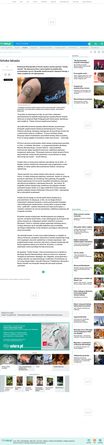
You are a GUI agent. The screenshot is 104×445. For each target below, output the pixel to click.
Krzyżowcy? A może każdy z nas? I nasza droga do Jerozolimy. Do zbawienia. (82, 92)
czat (28, 1)
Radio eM (53, 1)
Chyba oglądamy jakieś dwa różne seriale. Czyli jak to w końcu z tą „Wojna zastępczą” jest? (83, 77)
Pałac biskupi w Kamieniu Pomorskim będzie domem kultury (83, 293)
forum (14, 1)
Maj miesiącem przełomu (24, 315)
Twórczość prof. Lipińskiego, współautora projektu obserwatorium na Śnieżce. (81, 320)
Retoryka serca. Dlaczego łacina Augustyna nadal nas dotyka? (83, 331)
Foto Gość (39, 441)
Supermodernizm (80, 317)
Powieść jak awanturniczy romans (53, 315)
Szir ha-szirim (79, 253)
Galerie (34, 352)
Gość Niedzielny (64, 1)
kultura (22, 43)
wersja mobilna (87, 1)
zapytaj (35, 1)
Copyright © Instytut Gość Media (21, 443)
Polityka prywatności (69, 441)
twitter (103, 52)
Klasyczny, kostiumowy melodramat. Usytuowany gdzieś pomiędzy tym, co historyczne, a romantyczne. (82, 360)
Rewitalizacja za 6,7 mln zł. (81, 297)
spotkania (44, 1)
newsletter (88, 440)
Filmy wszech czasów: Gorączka (82, 215)
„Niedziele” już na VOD (38, 315)
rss (95, 52)
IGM (18, 441)
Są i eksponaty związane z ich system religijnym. (81, 347)
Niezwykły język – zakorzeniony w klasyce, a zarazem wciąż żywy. (82, 336)
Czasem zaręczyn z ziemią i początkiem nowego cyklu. (81, 102)
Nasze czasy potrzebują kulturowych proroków (82, 305)
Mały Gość (76, 1)
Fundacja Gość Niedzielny (55, 441)
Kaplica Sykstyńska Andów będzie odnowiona (83, 241)
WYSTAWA (27, 279)
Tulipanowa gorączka (81, 355)
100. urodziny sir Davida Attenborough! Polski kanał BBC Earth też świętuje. (82, 66)
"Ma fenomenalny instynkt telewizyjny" (81, 61)
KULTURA (5, 279)
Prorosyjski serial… (12, 315)
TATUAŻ (21, 279)
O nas (14, 441)
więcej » (15, 369)
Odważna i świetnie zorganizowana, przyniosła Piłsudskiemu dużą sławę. (83, 269)
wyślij (5, 75)
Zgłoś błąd (100, 440)
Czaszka (3, 315)
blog (21, 1)
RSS (94, 440)
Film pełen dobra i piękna (83, 227)
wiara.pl (6, 44)
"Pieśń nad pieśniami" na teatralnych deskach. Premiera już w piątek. (82, 256)
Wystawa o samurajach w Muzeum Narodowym (82, 343)
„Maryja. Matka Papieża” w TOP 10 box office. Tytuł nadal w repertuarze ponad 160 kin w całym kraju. (83, 231)
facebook (99, 52)
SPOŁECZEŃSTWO (14, 279)
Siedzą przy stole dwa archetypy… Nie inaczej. (83, 219)
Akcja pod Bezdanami (81, 265)
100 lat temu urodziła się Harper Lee (83, 279)
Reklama (45, 441)
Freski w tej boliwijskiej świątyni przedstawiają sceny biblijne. (82, 244)
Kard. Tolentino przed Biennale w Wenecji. (82, 308)
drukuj (9, 75)
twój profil (96, 44)
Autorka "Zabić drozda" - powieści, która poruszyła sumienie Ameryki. (83, 283)
